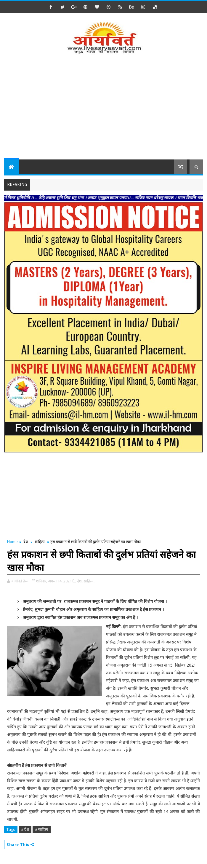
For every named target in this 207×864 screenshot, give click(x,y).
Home (12, 541)
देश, (80, 581)
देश (25, 541)
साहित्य (40, 541)
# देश (25, 829)
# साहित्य (41, 829)
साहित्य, (89, 581)
